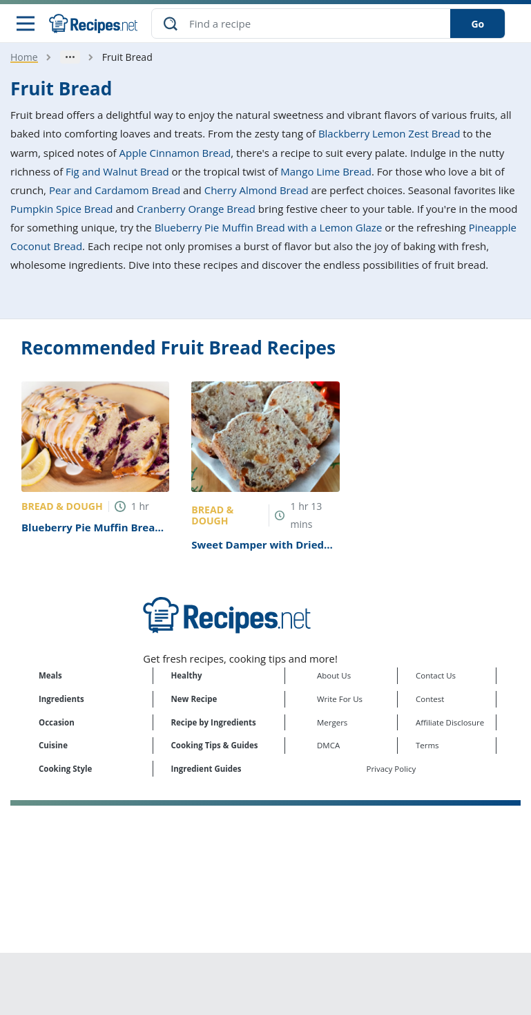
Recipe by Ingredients (213, 722)
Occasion (57, 722)
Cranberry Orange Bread (196, 209)
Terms (427, 745)
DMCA (328, 745)
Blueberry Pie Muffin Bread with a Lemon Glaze (269, 227)
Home (24, 57)
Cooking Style (65, 768)
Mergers (332, 722)
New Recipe (194, 699)
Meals (50, 675)
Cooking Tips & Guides (214, 745)
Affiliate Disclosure (450, 722)
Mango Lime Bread (325, 171)
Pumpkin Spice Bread (61, 209)
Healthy (186, 675)
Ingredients (61, 699)
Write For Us (340, 699)
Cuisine (53, 745)
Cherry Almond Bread (256, 190)
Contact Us (436, 675)
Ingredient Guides (206, 768)
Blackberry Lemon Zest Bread (389, 133)
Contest (430, 699)
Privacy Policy (391, 768)
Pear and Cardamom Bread (114, 190)
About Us (334, 675)
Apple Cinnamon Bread (175, 153)
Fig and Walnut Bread (117, 171)
